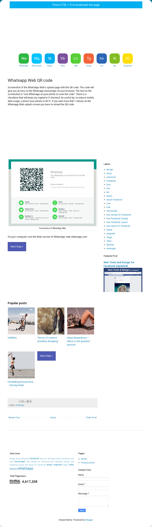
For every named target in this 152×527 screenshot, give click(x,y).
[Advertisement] (76, 30)
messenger (111, 211)
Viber (109, 241)
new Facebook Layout (117, 222)
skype (109, 229)
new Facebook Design (117, 218)
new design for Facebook (118, 214)
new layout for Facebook (118, 226)
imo (108, 188)
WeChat (110, 244)
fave (108, 184)
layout (109, 196)
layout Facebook (114, 199)
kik (107, 192)
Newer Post (14, 417)
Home (53, 417)
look (108, 207)
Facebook (111, 181)
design (109, 169)
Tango (109, 237)
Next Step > (17, 246)
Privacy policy (88, 462)
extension (111, 177)
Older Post (91, 417)
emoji (109, 173)
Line (108, 203)
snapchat (110, 233)
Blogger (89, 520)
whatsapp (19, 405)
